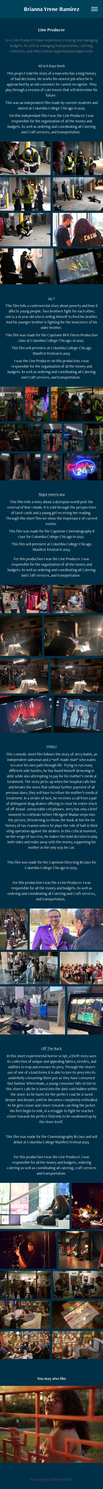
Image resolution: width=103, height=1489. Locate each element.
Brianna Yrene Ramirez (51, 9)
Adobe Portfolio (61, 1479)
